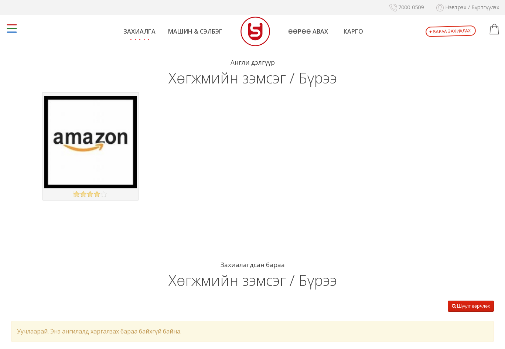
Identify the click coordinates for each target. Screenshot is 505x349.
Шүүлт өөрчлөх (471, 306)
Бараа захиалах (450, 31)
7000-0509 (406, 7)
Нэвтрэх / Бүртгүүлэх (467, 7)
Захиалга (139, 31)
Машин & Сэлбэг (195, 31)
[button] (494, 29)
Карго (353, 31)
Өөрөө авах (308, 31)
